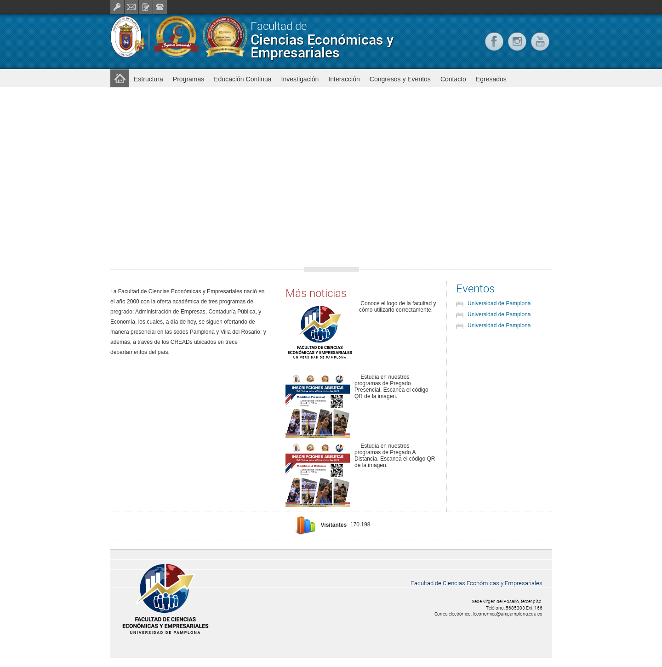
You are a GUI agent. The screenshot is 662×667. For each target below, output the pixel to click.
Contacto (453, 79)
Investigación (300, 79)
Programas (188, 79)
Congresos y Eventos (400, 79)
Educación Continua (242, 79)
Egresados (491, 79)
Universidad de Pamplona (499, 303)
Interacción (344, 79)
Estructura (148, 79)
